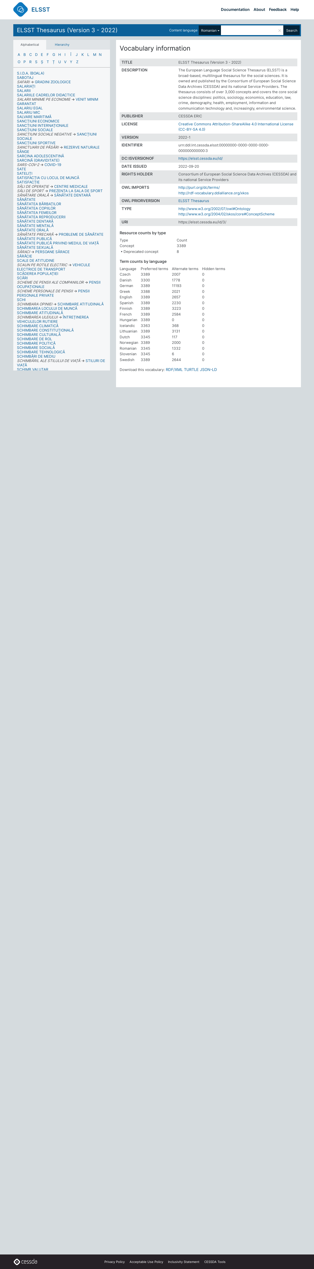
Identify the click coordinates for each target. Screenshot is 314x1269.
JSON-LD (208, 369)
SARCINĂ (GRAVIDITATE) (38, 160)
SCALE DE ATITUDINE (35, 260)
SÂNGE (23, 151)
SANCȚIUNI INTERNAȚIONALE (42, 125)
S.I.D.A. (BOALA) (30, 73)
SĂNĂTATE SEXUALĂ (35, 247)
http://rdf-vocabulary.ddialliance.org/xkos (213, 193)
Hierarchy (62, 44)
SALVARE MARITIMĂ (34, 116)
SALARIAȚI (26, 86)
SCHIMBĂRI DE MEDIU (36, 356)
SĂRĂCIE (24, 256)
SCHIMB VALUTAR (32, 369)
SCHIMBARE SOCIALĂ (36, 347)
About (259, 9)
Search (291, 30)
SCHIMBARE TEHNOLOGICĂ (41, 352)
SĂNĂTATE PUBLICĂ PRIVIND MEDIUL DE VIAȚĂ (58, 243)
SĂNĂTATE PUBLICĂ (34, 238)
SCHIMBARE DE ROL (34, 339)
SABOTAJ (25, 77)
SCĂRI (22, 278)
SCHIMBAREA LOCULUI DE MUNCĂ (47, 308)
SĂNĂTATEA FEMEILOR (37, 212)
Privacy (114, 1262)
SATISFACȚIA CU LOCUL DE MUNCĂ (48, 177)
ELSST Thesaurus (193, 200)
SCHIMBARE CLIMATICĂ (37, 326)
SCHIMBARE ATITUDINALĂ (40, 312)
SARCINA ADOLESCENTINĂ (40, 156)
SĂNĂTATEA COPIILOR (36, 208)
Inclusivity (183, 1262)
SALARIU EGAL (30, 108)
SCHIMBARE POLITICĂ (36, 343)
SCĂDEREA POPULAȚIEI (37, 273)
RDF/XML (174, 369)
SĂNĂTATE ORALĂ (33, 230)
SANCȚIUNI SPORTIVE (36, 143)
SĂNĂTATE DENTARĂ (35, 221)
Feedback (278, 9)
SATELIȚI (24, 173)
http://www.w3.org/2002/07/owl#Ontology (214, 208)
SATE (21, 169)
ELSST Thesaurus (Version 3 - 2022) (67, 30)
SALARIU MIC (28, 112)
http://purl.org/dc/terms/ (199, 187)
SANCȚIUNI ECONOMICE (38, 121)
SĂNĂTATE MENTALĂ (35, 225)
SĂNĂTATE (26, 199)
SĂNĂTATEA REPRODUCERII (41, 217)
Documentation (235, 9)
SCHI (21, 299)
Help (295, 9)
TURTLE (191, 369)
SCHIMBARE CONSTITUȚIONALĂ (45, 330)
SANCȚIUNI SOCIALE (35, 130)
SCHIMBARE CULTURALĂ (39, 334)
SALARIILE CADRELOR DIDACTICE (46, 95)
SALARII (24, 90)
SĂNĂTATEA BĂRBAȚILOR (39, 204)
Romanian (209, 30)
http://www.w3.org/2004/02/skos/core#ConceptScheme (226, 214)
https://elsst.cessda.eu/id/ (200, 158)
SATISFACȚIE (28, 182)
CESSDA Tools (215, 1262)
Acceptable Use (146, 1262)
